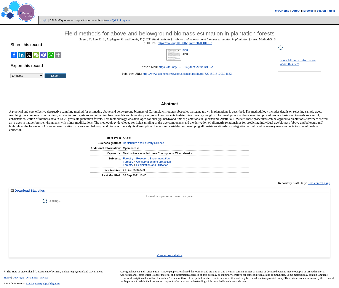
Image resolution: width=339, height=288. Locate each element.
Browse (308, 10)
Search (321, 10)
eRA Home (282, 10)
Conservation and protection (153, 161)
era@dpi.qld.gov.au (119, 20)
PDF (185, 50)
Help (332, 10)
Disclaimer (32, 277)
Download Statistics (28, 190)
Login (43, 20)
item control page (319, 183)
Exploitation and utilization (152, 165)
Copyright (18, 277)
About (296, 10)
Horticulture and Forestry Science (143, 143)
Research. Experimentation (153, 158)
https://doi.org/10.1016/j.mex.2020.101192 (185, 43)
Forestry (128, 158)
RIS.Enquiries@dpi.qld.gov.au (43, 283)
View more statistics (169, 255)
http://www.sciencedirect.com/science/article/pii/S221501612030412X (187, 73)
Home (7, 277)
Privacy (44, 277)
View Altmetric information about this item (298, 62)
